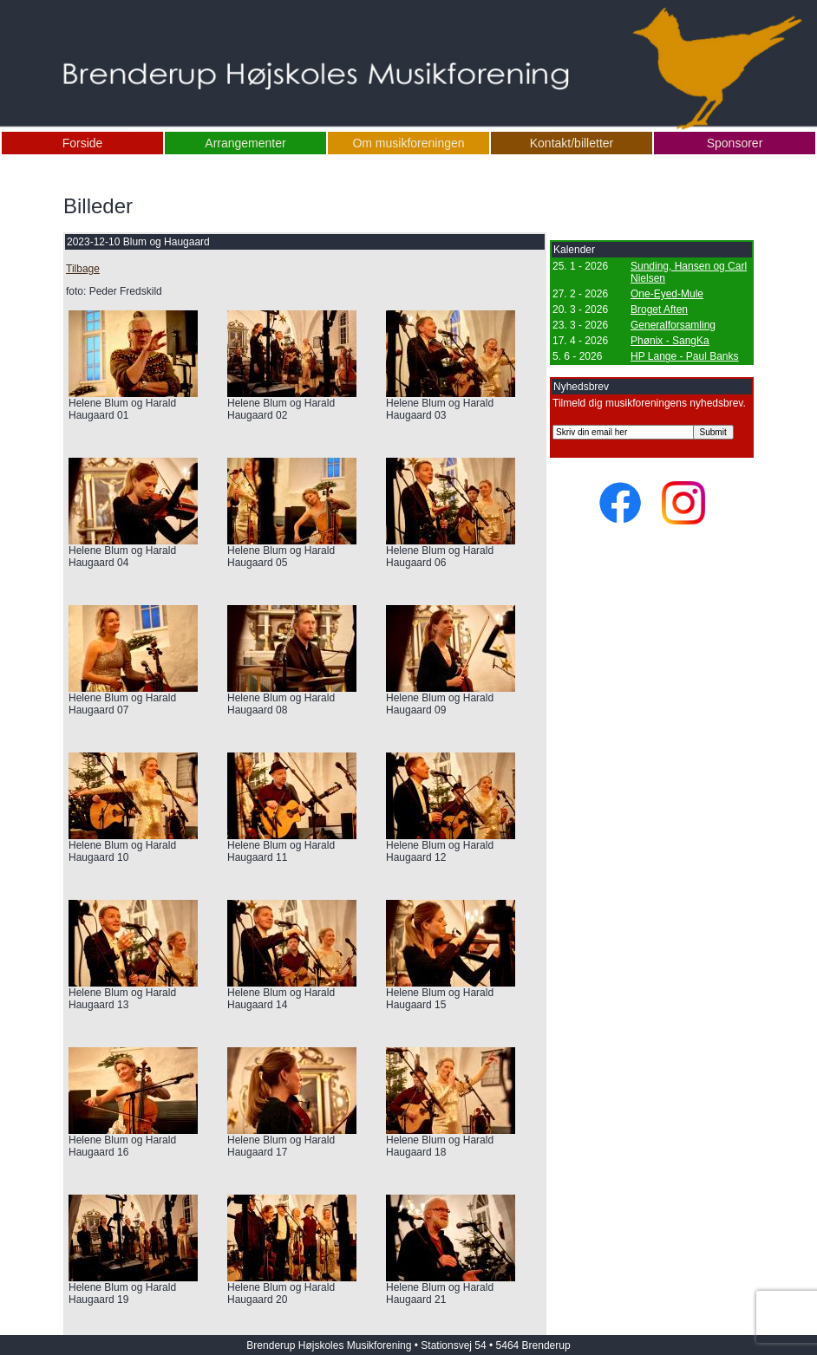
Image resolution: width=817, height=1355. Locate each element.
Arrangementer (245, 143)
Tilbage (83, 269)
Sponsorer (735, 143)
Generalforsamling (673, 325)
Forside (82, 143)
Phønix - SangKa (670, 341)
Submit (713, 432)
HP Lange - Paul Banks (685, 356)
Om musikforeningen (408, 143)
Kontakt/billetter (572, 143)
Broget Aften (659, 309)
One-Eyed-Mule (667, 294)
